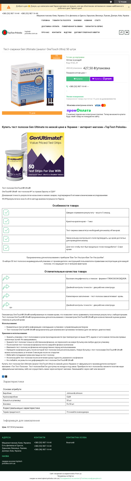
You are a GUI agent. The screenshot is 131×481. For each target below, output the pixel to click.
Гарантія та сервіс (94, 26)
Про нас (45, 32)
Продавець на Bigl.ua (65, 476)
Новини (88, 20)
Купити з (103, 79)
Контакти (56, 32)
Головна (45, 20)
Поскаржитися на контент (70, 478)
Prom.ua (78, 474)
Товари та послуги (61, 20)
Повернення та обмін (72, 26)
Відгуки (68, 32)
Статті (98, 20)
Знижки (78, 20)
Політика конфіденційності (91, 478)
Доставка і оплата (50, 26)
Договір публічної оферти (87, 32)
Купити (79, 79)
